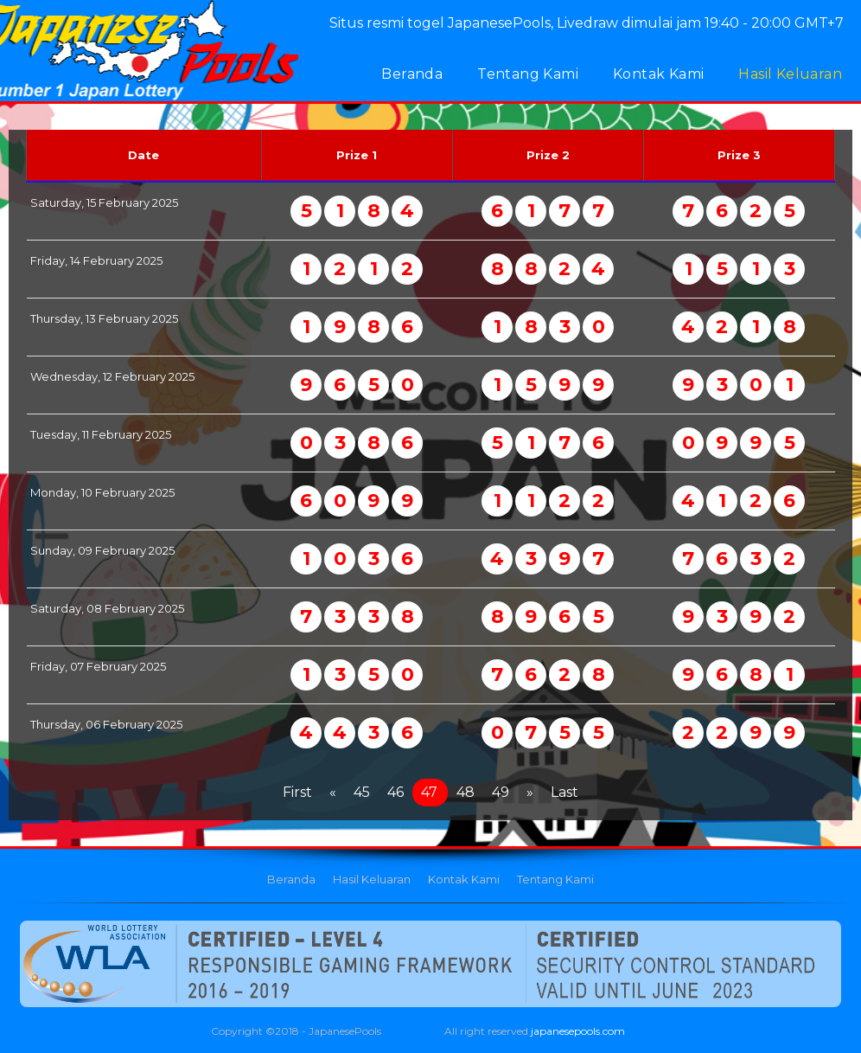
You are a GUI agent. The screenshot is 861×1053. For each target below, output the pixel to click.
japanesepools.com (578, 1030)
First (297, 792)
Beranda (412, 74)
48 (465, 792)
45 (362, 792)
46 (395, 792)
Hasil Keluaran (790, 74)
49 (500, 792)
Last (564, 792)
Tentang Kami (527, 74)
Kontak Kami (658, 74)
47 (429, 792)
